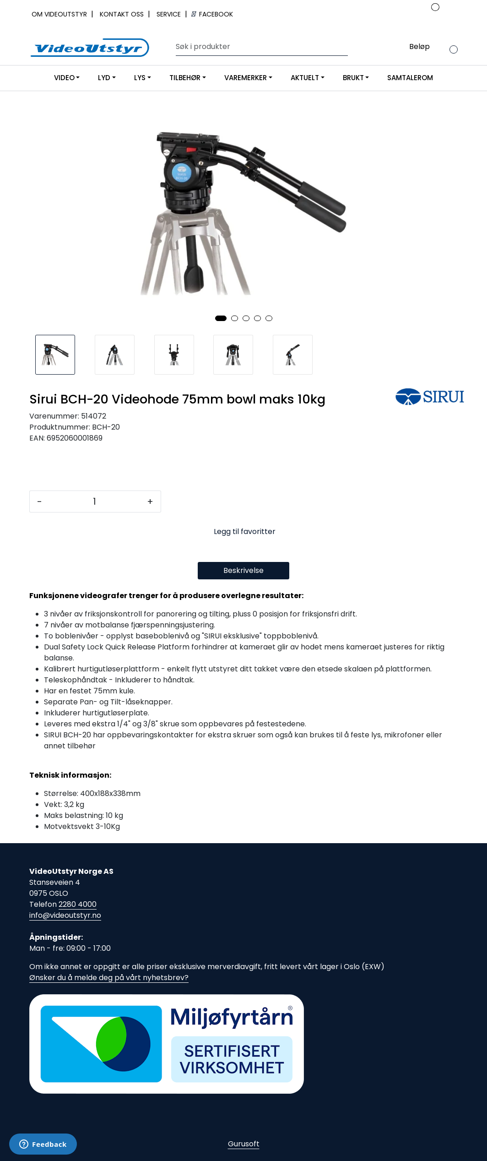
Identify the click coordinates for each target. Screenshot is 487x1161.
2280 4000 (78, 904)
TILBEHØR (184, 77)
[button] (221, 318)
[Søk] (260, 47)
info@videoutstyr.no (65, 915)
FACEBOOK (212, 14)
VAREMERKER (245, 77)
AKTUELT (305, 77)
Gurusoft (244, 1144)
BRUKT (353, 77)
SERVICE (170, 14)
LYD (104, 77)
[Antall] (94, 501)
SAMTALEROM (410, 77)
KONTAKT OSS (123, 14)
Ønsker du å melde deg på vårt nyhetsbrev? (109, 977)
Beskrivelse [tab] (243, 570)
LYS (140, 77)
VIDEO (64, 77)
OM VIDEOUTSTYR (60, 14)
